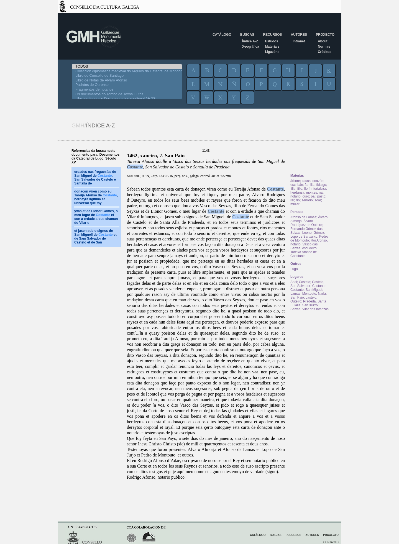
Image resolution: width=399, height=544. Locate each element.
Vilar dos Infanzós (315, 309)
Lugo (294, 269)
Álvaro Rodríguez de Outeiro (306, 223)
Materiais (272, 46)
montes (311, 192)
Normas (324, 46)
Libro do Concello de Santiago (127, 75)
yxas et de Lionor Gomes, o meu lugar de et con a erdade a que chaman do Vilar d (96, 217)
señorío (307, 200)
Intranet (299, 41)
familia (309, 185)
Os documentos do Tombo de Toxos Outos (127, 94)
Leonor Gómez (313, 233)
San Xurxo (310, 305)
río (298, 200)
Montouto (309, 294)
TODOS (127, 66)
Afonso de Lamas (303, 217)
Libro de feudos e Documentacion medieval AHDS (127, 98)
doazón (317, 181)
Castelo (304, 282)
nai (321, 192)
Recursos (272, 35)
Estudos (271, 41)
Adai (293, 282)
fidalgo (321, 185)
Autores (299, 35)
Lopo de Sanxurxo (303, 236)
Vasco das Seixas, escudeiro (304, 246)
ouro (305, 196)
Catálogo (222, 35)
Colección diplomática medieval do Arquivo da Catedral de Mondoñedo (127, 71)
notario (295, 196)
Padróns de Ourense (127, 85)
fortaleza (319, 189)
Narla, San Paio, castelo (308, 295)
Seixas (295, 309)
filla (292, 189)
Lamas (295, 294)
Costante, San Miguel (306, 290)
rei (292, 200)
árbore (295, 181)
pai (313, 196)
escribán (296, 185)
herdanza (297, 192)
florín (307, 189)
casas (306, 181)
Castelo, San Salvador (307, 284)
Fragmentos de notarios (127, 89)
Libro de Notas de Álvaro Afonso (127, 80)
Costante (135, 167)
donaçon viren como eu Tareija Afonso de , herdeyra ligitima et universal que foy (96, 197)
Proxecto (325, 35)
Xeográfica (250, 46)
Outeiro (295, 301)
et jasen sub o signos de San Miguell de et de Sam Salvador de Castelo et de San (95, 236)
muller (295, 204)
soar (317, 200)
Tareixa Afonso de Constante (303, 254)
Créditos (324, 52)
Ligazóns (272, 52)
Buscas (247, 35)
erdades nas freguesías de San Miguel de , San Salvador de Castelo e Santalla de (95, 177)
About (323, 41)
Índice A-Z (250, 41)
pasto (321, 196)
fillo (299, 189)
